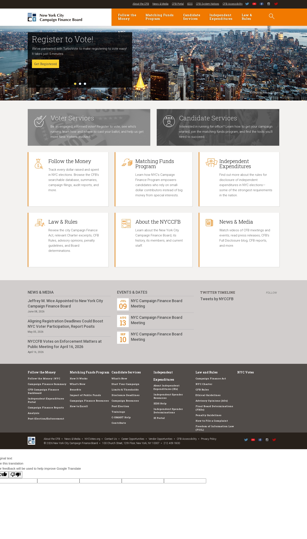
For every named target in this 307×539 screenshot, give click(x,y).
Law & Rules (247, 17)
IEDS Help (160, 403)
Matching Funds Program (159, 17)
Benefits (75, 389)
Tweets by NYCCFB (216, 299)
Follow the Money (127, 17)
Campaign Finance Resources (89, 400)
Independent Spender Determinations (168, 410)
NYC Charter (203, 384)
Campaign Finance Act (210, 378)
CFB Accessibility (233, 3)
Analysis (33, 413)
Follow (271, 292)
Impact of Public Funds (85, 395)
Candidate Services (191, 17)
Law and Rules (206, 372)
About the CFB (141, 3)
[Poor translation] (15, 474)
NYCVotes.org (92, 438)
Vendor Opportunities (160, 438)
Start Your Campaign (125, 384)
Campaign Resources (125, 400)
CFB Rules (202, 389)
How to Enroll (79, 406)
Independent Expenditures (220, 17)
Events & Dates (132, 292)
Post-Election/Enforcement (46, 418)
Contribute (119, 422)
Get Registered (45, 64)
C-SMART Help (121, 417)
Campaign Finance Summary (47, 384)
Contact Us (110, 438)
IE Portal (159, 418)
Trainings (118, 411)
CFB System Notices (207, 3)
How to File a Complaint (211, 420)
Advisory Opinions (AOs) (211, 400)
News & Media (160, 3)
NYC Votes (245, 372)
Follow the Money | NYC (44, 378)
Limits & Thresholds (125, 389)
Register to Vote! (62, 39)
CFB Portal (178, 3)
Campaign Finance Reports (46, 407)
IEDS (190, 3)
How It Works (78, 378)
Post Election (120, 406)
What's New (77, 384)
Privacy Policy (208, 438)
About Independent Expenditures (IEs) (167, 387)
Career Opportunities (132, 438)
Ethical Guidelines (207, 395)
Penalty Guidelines (208, 415)
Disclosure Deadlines (125, 395)
